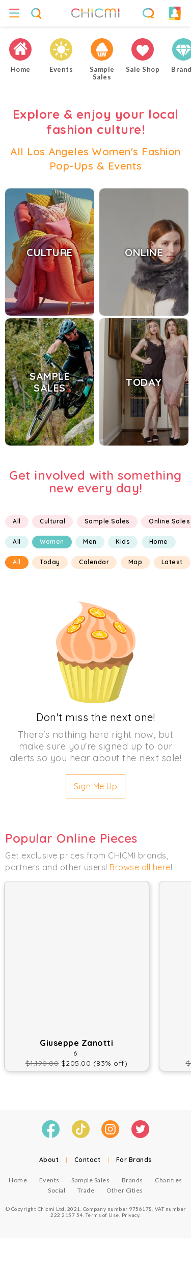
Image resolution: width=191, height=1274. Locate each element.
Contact (87, 1160)
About (49, 1160)
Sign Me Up (95, 786)
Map (135, 562)
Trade (86, 1190)
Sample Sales (107, 521)
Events (49, 1180)
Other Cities (124, 1190)
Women (52, 541)
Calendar (94, 562)
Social (56, 1190)
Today (50, 562)
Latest (172, 562)
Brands (132, 1180)
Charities (168, 1180)
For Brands (134, 1160)
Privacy (131, 1215)
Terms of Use (102, 1215)
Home (158, 541)
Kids (123, 541)
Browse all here (140, 867)
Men (90, 541)
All (17, 521)
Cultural (52, 521)
